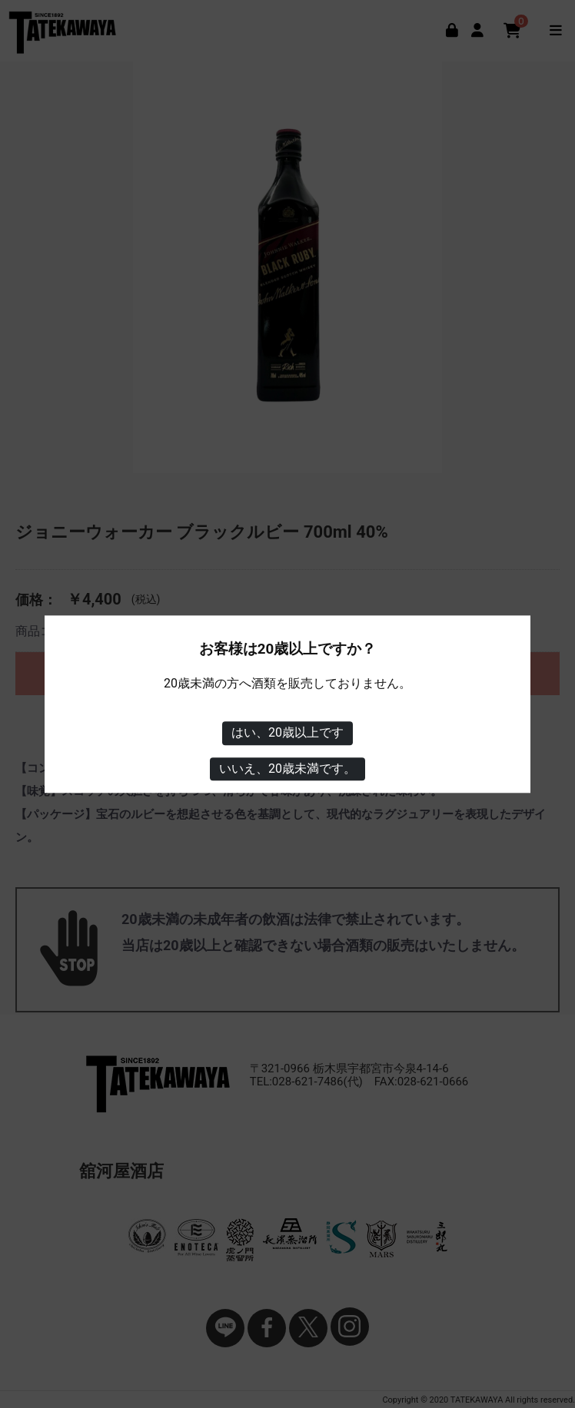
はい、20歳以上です (287, 732)
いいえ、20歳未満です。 (287, 768)
